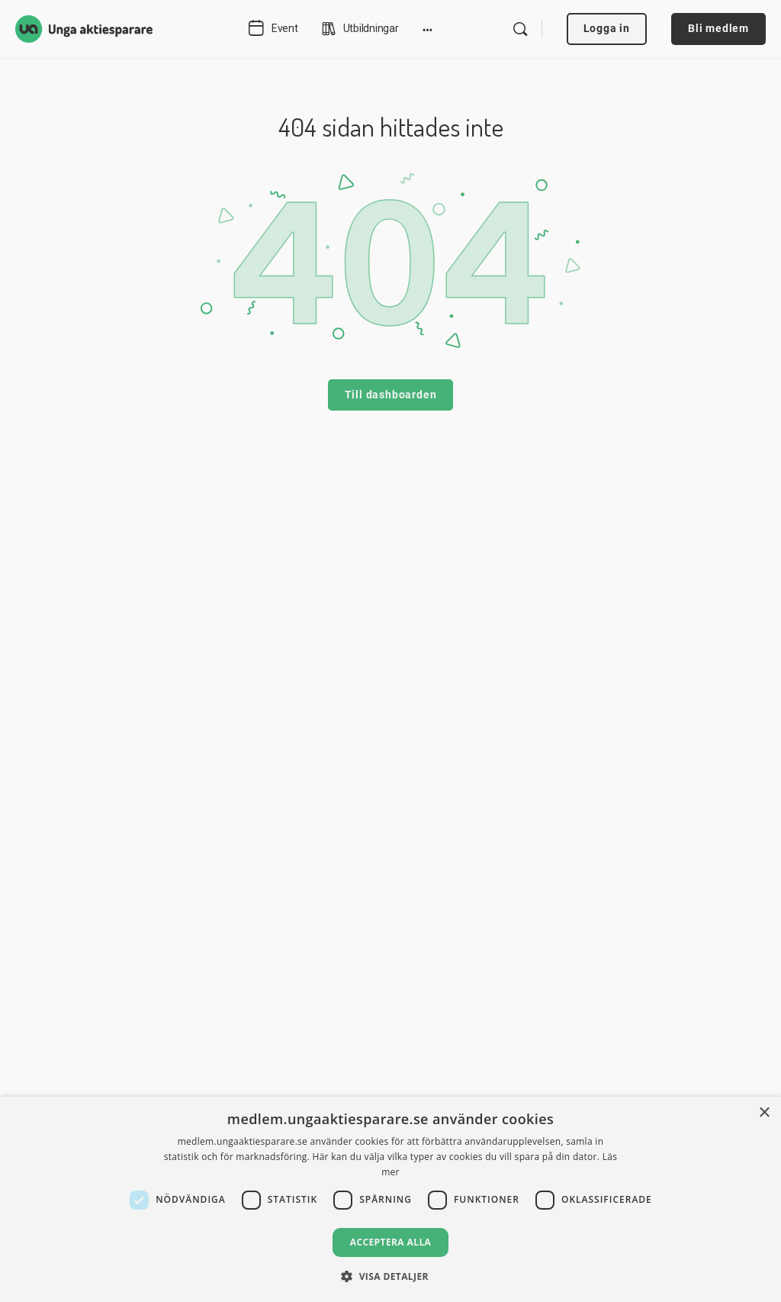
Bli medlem (718, 28)
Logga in (606, 28)
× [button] (764, 1113)
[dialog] (390, 1199)
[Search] (520, 29)
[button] (390, 1276)
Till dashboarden (391, 394)
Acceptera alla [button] (391, 1242)
